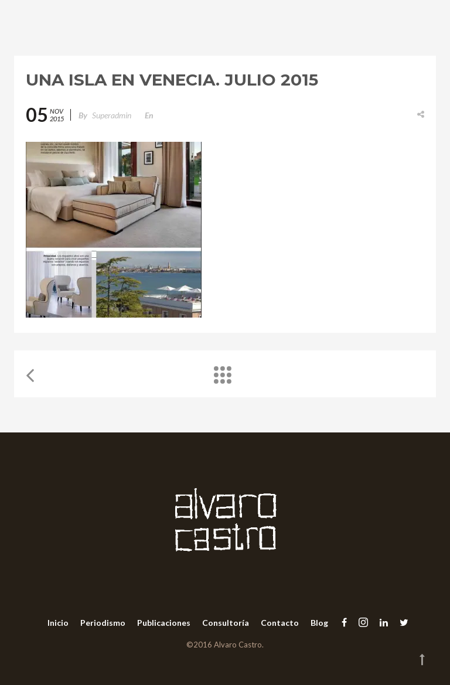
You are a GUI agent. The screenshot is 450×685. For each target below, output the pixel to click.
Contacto (280, 623)
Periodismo (102, 623)
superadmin (111, 115)
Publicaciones (163, 623)
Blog (319, 623)
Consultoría (225, 623)
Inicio (58, 623)
